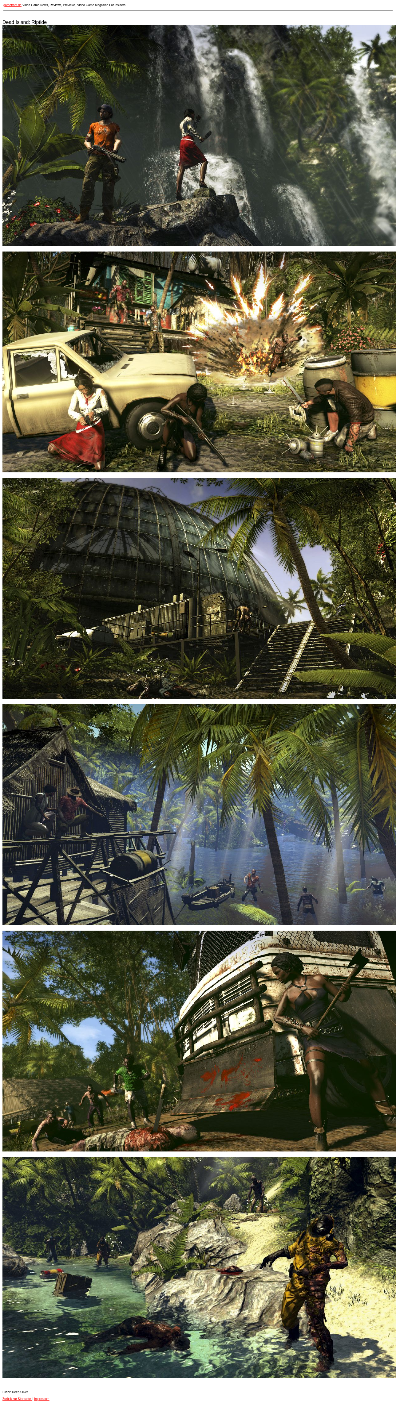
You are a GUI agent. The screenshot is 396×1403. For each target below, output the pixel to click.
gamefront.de (12, 5)
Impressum (41, 1399)
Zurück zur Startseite (17, 1399)
